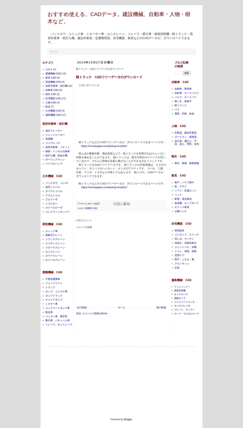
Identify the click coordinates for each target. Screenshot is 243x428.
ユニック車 (51, 231)
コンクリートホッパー (57, 211)
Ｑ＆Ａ (49, 69)
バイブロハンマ (53, 163)
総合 (47, 106)
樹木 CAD (50, 94)
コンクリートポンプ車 (57, 308)
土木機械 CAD (53, 110)
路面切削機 (180, 290)
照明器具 (179, 230)
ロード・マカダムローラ (186, 313)
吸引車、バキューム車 (57, 320)
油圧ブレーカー (53, 130)
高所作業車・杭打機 (56, 85)
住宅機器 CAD (53, 98)
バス (177, 109)
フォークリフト (53, 283)
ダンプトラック (53, 295)
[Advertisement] (105, 111)
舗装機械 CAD (53, 114)
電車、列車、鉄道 (184, 113)
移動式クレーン (53, 235)
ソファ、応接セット (186, 190)
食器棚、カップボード (187, 203)
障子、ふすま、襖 (184, 259)
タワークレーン (53, 255)
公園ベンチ (181, 211)
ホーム (53, 51)
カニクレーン (52, 251)
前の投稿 (161, 307)
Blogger (128, 419)
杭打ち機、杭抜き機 (56, 155)
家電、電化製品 (183, 198)
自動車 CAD (91, 208)
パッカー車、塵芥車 (56, 316)
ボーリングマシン (55, 159)
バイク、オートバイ (186, 97)
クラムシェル (52, 195)
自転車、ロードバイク (187, 93)
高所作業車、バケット (57, 147)
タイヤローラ (181, 294)
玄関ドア (179, 255)
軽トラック (181, 105)
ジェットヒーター (55, 134)
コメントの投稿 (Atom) (94, 313)
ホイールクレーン (55, 259)
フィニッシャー (182, 286)
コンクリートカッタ (184, 302)
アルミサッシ (182, 263)
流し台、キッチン (184, 238)
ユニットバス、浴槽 (186, 247)
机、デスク (181, 186)
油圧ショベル (52, 187)
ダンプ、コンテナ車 (56, 291)
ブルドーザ (51, 199)
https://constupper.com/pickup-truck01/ (104, 146)
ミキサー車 (51, 303)
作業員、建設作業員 (186, 132)
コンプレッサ (52, 143)
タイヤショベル (53, 191)
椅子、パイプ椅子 (184, 182)
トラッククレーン (55, 239)
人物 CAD (50, 102)
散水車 (49, 312)
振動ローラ (180, 298)
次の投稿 (82, 307)
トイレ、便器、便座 (186, 251)
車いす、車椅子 (183, 101)
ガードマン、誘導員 (186, 136)
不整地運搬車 (52, 279)
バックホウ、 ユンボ (56, 183)
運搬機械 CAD (53, 73)
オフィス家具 (182, 207)
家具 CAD (50, 77)
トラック (50, 287)
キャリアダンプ (53, 299)
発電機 (49, 138)
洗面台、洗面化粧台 (186, 242)
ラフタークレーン (55, 243)
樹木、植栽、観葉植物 (187, 163)
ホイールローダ (53, 207)
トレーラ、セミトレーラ (58, 324)
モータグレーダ (182, 305)
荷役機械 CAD (53, 81)
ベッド (178, 194)
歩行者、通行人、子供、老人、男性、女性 (187, 142)
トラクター (51, 203)
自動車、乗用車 (183, 88)
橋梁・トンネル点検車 (57, 151)
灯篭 (177, 267)
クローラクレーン (55, 247)
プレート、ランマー (184, 309)
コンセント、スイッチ (187, 234)
